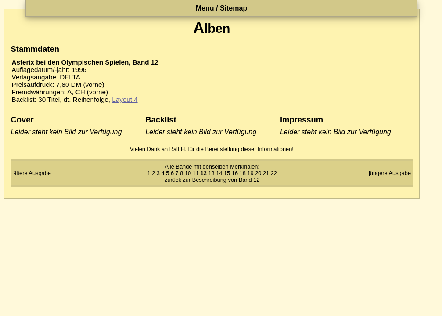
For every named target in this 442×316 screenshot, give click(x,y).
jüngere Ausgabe (390, 173)
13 (211, 173)
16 (235, 173)
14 (219, 173)
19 (250, 173)
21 (266, 173)
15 (227, 173)
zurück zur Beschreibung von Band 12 (212, 179)
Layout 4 (124, 99)
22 (274, 173)
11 (196, 173)
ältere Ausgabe (32, 173)
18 (243, 173)
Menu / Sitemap (221, 8)
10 (188, 173)
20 (258, 173)
